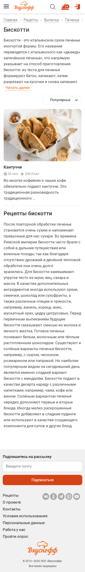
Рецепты (31, 20)
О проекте (12, 502)
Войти (77, 4)
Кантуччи (13, 167)
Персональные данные (24, 522)
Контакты (11, 509)
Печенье (72, 20)
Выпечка (51, 20)
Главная (10, 20)
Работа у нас (14, 529)
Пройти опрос (15, 536)
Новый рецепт (66, 4)
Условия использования (25, 516)
